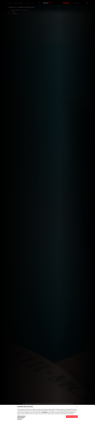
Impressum (19, 419)
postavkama (44, 412)
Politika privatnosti (21, 416)
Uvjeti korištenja (20, 417)
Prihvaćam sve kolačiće (72, 416)
